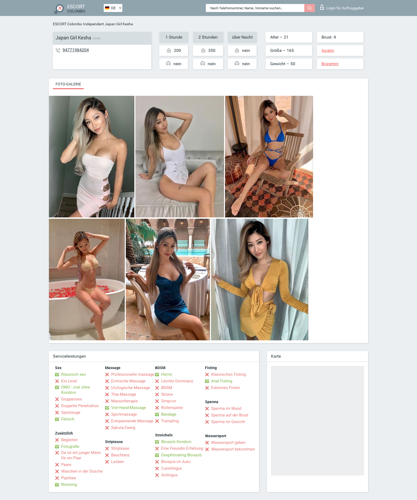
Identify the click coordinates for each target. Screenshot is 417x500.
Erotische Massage (128, 381)
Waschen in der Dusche (82, 471)
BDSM (166, 387)
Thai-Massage (123, 394)
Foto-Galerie (68, 84)
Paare (66, 464)
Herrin (166, 374)
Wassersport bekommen (233, 449)
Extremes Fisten (225, 387)
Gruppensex (71, 399)
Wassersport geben (228, 442)
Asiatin (328, 50)
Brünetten (330, 63)
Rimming (69, 484)
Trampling (170, 421)
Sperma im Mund (226, 408)
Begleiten (69, 439)
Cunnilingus (171, 468)
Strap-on (168, 401)
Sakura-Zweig (123, 427)
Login (342, 7)
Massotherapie (124, 401)
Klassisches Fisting (228, 374)
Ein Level (69, 381)
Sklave (167, 394)
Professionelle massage (132, 374)
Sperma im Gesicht (228, 421)
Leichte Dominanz (177, 381)
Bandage (168, 414)
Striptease (120, 448)
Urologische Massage (130, 387)
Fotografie (70, 446)
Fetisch (67, 419)
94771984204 (75, 49)
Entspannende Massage (132, 421)
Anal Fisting (221, 381)
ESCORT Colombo (67, 24)
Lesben (117, 461)
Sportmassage (124, 414)
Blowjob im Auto (176, 461)
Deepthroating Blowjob (181, 455)
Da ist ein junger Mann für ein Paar (81, 455)
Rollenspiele (172, 407)
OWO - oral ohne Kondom (75, 390)
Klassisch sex (73, 374)
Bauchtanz (120, 455)
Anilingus (169, 475)
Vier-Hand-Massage (128, 407)
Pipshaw (68, 478)
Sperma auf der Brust (229, 415)
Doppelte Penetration (80, 405)
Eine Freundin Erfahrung (182, 448)
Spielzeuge (70, 412)
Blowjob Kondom (176, 441)
